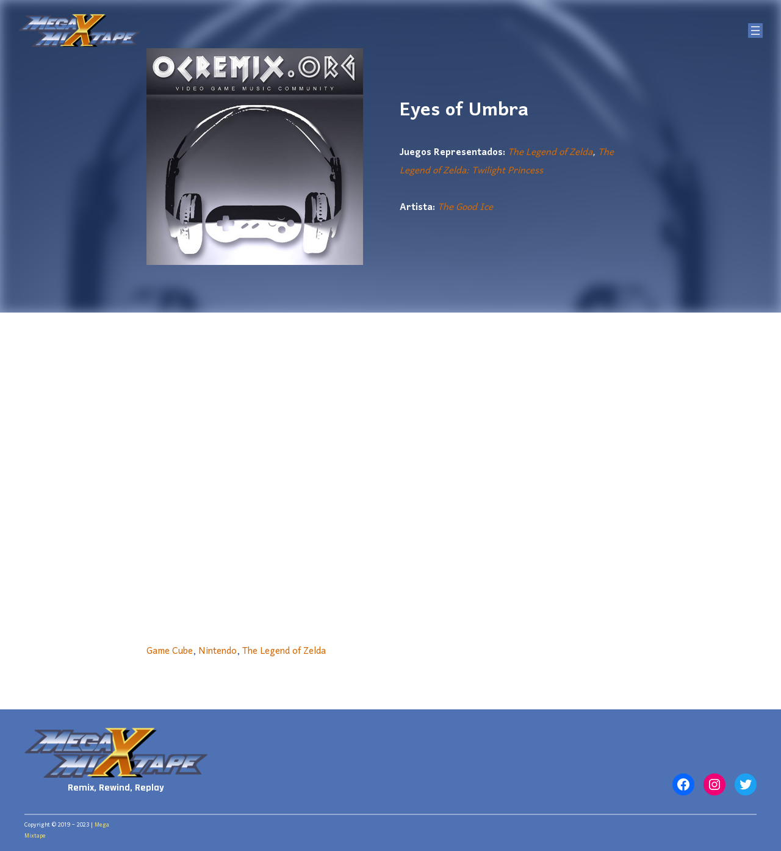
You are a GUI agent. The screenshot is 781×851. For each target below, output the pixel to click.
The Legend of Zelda (550, 152)
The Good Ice (465, 207)
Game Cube (169, 651)
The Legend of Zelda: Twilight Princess (507, 161)
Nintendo (217, 651)
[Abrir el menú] (755, 30)
